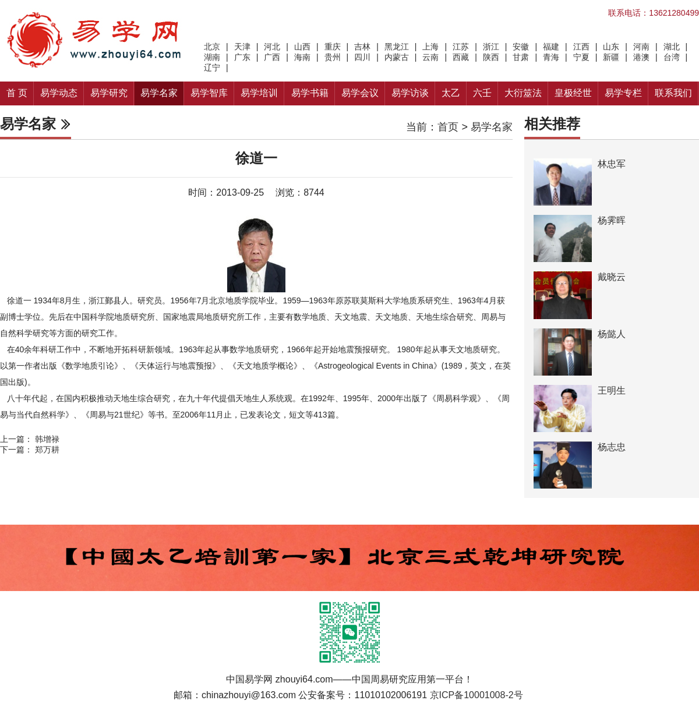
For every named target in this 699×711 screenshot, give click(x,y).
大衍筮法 (523, 93)
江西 (581, 46)
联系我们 (673, 93)
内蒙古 (396, 57)
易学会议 (360, 93)
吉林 (362, 46)
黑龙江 (396, 46)
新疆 (611, 57)
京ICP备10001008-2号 (476, 695)
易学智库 (209, 93)
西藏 (461, 57)
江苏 (461, 46)
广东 (242, 57)
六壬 (482, 93)
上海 (430, 46)
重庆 (332, 46)
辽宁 (212, 67)
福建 (551, 46)
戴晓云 (612, 277)
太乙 (451, 93)
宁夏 (581, 57)
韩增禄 (47, 439)
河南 (641, 46)
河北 (272, 46)
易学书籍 (310, 93)
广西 (272, 57)
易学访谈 (410, 93)
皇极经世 (573, 93)
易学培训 (259, 93)
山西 (302, 46)
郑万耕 (47, 449)
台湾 (671, 57)
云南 (430, 57)
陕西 (491, 57)
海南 (302, 57)
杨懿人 (612, 334)
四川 (362, 57)
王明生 (612, 390)
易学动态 (58, 93)
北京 (212, 46)
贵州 (332, 57)
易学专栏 (623, 93)
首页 (447, 127)
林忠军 (612, 164)
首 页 (16, 93)
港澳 (641, 57)
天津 (242, 46)
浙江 (491, 46)
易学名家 (159, 93)
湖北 (671, 46)
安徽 (521, 46)
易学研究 (109, 93)
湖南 (212, 57)
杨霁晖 (612, 220)
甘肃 (521, 57)
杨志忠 (612, 447)
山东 (611, 46)
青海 (551, 57)
